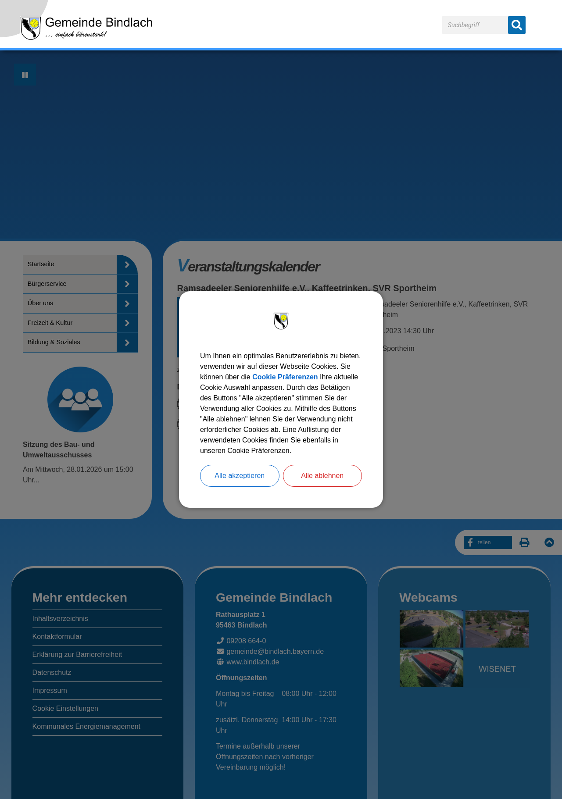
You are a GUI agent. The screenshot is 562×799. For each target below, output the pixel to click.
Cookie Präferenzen (285, 377)
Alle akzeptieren (240, 475)
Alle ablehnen (322, 475)
